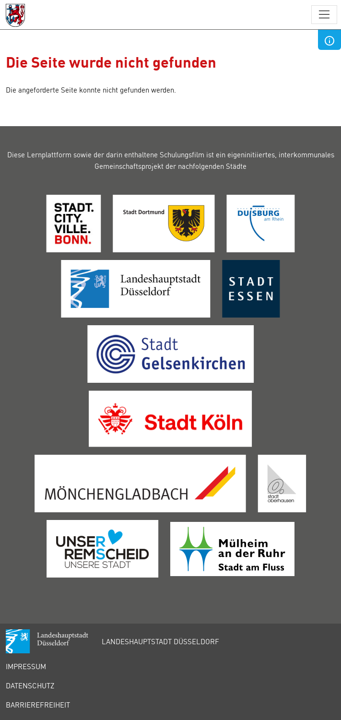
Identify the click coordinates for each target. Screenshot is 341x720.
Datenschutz (30, 685)
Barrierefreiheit (38, 704)
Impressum (26, 666)
